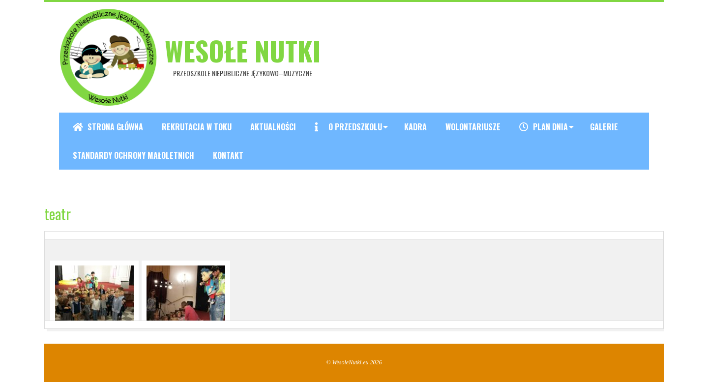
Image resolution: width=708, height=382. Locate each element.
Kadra (415, 127)
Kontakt (228, 155)
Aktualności (273, 127)
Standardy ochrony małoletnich (133, 155)
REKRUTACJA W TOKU (197, 127)
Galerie (604, 127)
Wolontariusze (473, 127)
